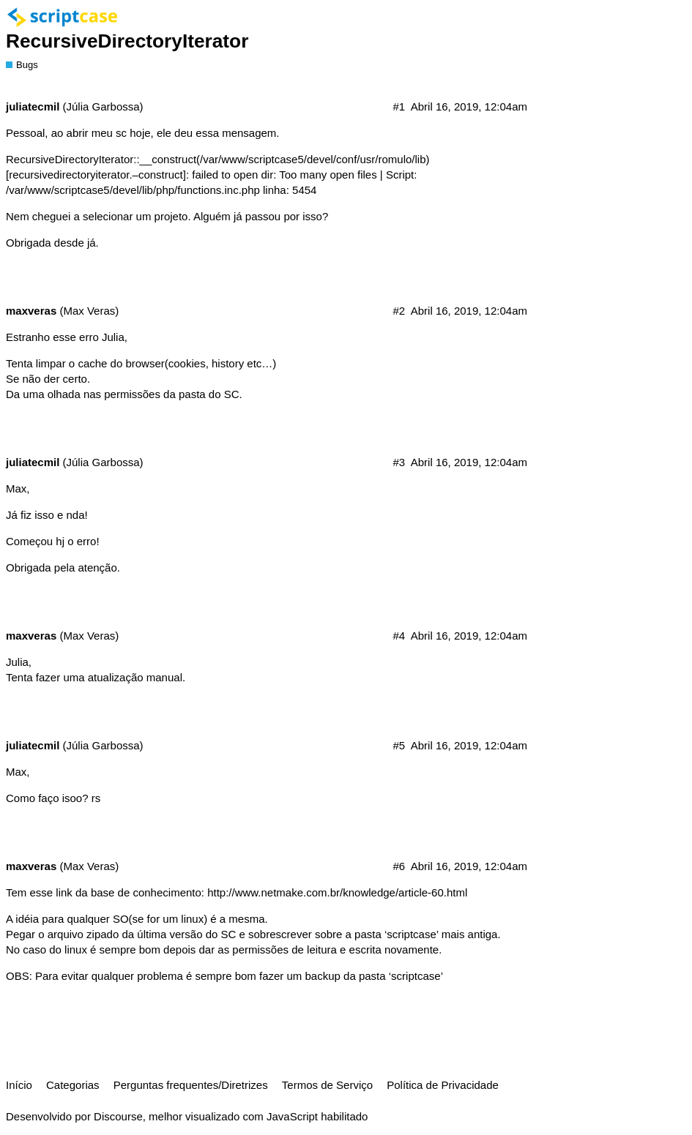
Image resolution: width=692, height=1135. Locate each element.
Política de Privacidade (443, 1085)
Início (19, 1085)
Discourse (118, 1116)
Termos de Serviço (327, 1085)
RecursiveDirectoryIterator (127, 41)
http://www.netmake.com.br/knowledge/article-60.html (337, 892)
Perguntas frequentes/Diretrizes (191, 1085)
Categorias (73, 1085)
